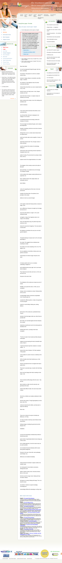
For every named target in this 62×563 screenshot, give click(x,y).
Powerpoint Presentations (46, 15)
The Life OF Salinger (33, 521)
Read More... (12, 98)
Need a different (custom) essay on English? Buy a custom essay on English (32, 59)
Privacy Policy (6, 62)
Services (5, 32)
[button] (26, 50)
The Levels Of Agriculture (29, 506)
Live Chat (5, 51)
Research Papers (30, 15)
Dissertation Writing (40, 15)
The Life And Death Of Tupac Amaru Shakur (32, 509)
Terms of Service (6, 64)
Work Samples (6, 37)
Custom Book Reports (35, 15)
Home (4, 29)
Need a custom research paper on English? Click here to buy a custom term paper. (31, 61)
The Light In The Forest (28, 528)
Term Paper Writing (12, 558)
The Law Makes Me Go (28, 502)
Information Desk (7, 34)
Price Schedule (6, 54)
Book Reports (29, 558)
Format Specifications (7, 58)
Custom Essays (21, 15)
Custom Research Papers (21, 558)
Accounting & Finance (53, 15)
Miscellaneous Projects (40, 18)
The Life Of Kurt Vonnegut (29, 517)
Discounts (5, 56)
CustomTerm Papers (25, 15)
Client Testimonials (7, 60)
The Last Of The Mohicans (29, 498)
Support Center (6, 39)
